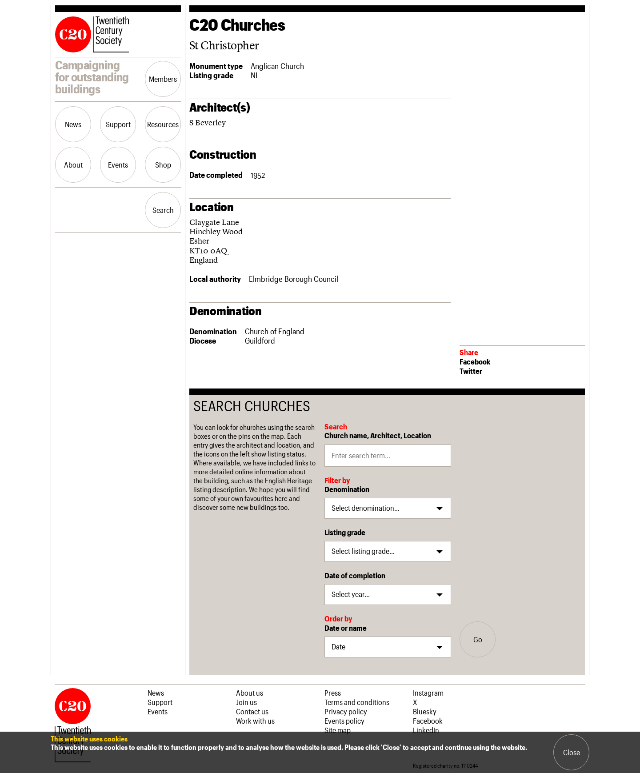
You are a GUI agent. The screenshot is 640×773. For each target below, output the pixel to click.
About (73, 164)
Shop (163, 164)
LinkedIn (426, 729)
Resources (163, 124)
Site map (337, 729)
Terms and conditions (356, 701)
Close (571, 752)
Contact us (252, 711)
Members (163, 78)
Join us (246, 701)
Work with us (255, 720)
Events (118, 164)
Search (163, 209)
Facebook (475, 361)
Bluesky (424, 711)
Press (332, 692)
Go (477, 639)
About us (249, 692)
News (73, 124)
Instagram (428, 692)
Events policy (344, 720)
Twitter (471, 370)
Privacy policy (345, 711)
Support (118, 124)
